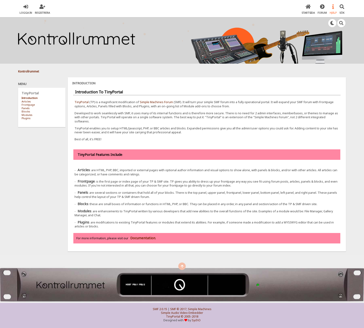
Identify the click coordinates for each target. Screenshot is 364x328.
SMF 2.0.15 (160, 309)
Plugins (26, 118)
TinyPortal (82, 102)
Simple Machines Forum (156, 102)
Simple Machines (199, 309)
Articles (26, 101)
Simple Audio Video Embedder (182, 313)
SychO (196, 320)
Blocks (26, 111)
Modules (27, 115)
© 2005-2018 (189, 316)
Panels (25, 108)
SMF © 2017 (178, 309)
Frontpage (28, 104)
